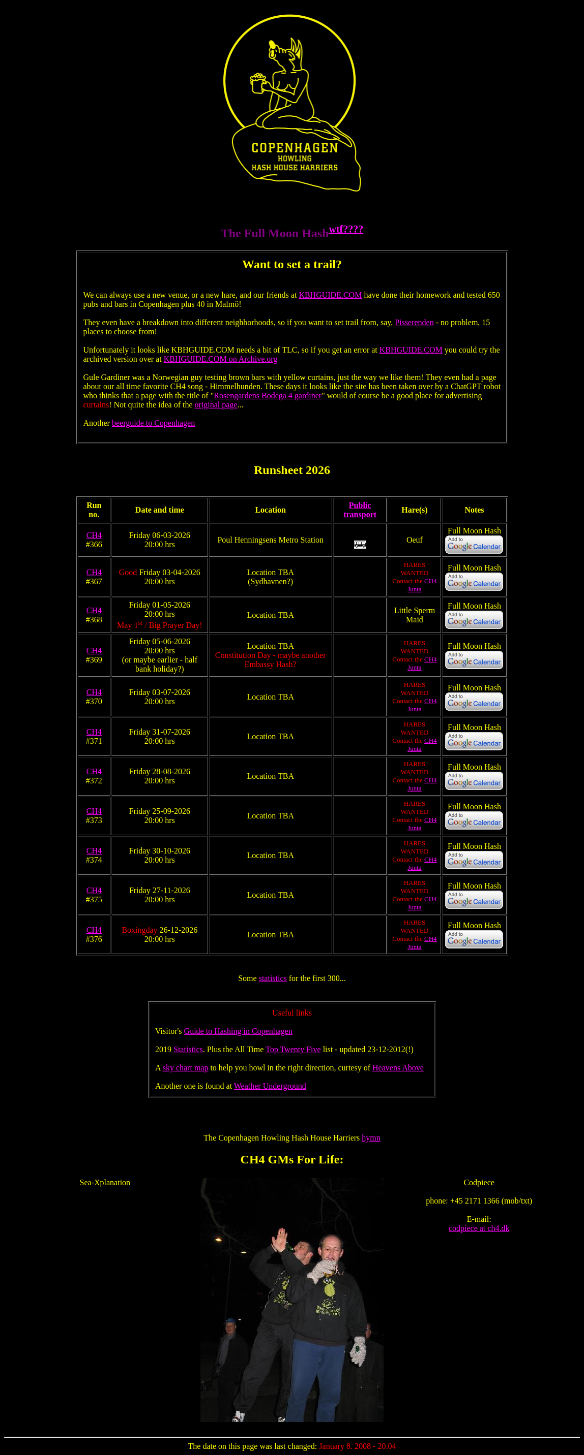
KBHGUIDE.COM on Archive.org (221, 359)
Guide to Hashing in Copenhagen (238, 1031)
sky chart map (186, 1067)
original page (216, 404)
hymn (371, 1137)
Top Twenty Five (293, 1049)
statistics (273, 978)
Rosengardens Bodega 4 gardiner (268, 395)
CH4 (94, 535)
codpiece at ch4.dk (479, 1228)
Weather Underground (270, 1086)
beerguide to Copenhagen (153, 423)
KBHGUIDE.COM (330, 295)
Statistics (188, 1049)
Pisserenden (414, 322)
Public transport (359, 510)
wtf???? (346, 229)
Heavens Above (398, 1067)
